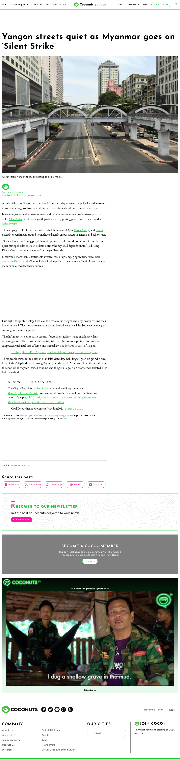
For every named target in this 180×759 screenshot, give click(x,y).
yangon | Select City (26, 4)
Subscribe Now (21, 519)
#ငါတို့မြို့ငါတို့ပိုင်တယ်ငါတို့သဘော (45, 397)
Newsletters (138, 4)
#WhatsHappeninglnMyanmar (82, 397)
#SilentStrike (41, 388)
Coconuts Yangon (15, 192)
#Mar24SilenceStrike (20, 402)
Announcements (11, 739)
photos (100, 230)
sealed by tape (10, 223)
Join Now (90, 561)
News (25, 465)
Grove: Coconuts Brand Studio (58, 748)
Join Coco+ (161, 4)
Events (45, 734)
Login (176, 4)
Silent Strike (16, 219)
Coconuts (93, 5)
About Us (7, 729)
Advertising (8, 734)
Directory (7, 748)
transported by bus (13, 261)
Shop (122, 4)
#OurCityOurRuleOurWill (24, 393)
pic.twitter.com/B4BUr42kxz (49, 402)
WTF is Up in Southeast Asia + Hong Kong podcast (45, 415)
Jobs (44, 739)
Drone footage (82, 230)
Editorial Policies (51, 729)
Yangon (15, 465)
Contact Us (8, 744)
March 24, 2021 (74, 408)
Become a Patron (154, 709)
